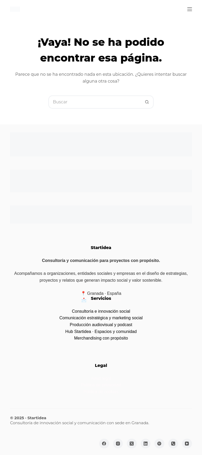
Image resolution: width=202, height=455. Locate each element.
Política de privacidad (101, 385)
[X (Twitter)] (132, 444)
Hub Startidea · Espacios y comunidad (101, 331)
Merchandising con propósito (101, 338)
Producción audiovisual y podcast (101, 324)
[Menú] (189, 9)
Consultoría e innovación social (101, 311)
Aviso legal (101, 378)
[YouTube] (187, 444)
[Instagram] (118, 444)
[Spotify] (159, 444)
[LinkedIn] (146, 444)
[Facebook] (104, 444)
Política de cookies (100, 392)
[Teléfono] (173, 444)
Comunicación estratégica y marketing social (101, 318)
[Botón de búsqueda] (147, 102)
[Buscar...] (94, 102)
